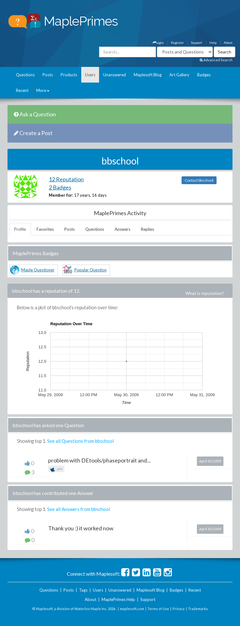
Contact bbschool (199, 180)
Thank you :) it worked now (80, 528)
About (228, 42)
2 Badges (60, 187)
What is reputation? (204, 293)
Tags (83, 590)
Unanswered (114, 74)
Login (158, 42)
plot (56, 469)
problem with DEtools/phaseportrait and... (99, 460)
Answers (122, 229)
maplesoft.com (132, 609)
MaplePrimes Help (118, 599)
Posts (47, 74)
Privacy (178, 609)
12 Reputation (66, 179)
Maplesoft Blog (148, 74)
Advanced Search (216, 60)
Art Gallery (179, 74)
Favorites (45, 229)
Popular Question (90, 269)
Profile (20, 229)
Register (177, 42)
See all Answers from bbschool (78, 509)
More (42, 90)
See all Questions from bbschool (80, 441)
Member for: (61, 195)
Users (90, 74)
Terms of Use (158, 609)
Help (213, 42)
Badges (204, 74)
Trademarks (198, 609)
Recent (22, 90)
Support (196, 42)
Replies (147, 229)
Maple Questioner (37, 269)
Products (69, 74)
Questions (25, 74)
